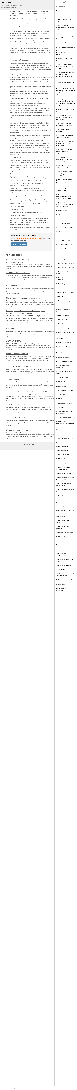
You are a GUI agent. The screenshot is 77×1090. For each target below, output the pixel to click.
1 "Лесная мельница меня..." (18, 273)
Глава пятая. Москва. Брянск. (63, 342)
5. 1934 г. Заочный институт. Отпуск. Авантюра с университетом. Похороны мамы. (65, 143)
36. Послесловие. (60, 569)
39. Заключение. (60, 584)
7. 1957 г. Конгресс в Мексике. (64, 417)
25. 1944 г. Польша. (61, 323)
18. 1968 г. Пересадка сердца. (63, 473)
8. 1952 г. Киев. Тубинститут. (63, 382)
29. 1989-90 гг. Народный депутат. (65, 532)
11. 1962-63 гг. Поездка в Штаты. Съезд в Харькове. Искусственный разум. (65, 440)
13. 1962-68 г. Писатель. (62, 450)
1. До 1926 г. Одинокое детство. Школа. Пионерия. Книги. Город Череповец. (64, 66)
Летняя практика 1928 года (17, 430)
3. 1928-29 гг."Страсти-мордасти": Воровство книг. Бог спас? (16, 1088)
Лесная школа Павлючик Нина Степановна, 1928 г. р (28, 392)
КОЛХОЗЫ (10, 328)
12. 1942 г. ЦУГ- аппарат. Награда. (65, 263)
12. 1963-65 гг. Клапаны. (62, 446)
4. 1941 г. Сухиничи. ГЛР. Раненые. (65, 227)
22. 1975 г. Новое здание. (62, 495)
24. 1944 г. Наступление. (62, 319)
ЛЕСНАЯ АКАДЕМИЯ (15, 417)
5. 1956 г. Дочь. (60, 407)
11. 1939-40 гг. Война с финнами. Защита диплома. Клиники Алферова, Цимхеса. (64, 188)
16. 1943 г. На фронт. (61, 283)
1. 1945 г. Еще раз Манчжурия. (64, 346)
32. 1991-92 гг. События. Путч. (64, 549)
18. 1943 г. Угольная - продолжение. (65, 292)
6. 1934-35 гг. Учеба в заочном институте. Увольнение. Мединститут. (64, 151)
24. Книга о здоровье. (61, 506)
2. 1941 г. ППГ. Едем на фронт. (64, 219)
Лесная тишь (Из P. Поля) (17, 405)
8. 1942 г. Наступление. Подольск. (65, 244)
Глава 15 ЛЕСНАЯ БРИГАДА (18, 260)
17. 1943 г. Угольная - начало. (63, 288)
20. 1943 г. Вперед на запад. (63, 300)
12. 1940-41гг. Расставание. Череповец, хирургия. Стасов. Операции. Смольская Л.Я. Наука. (65, 196)
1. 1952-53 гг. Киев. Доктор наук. (64, 390)
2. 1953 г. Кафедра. (61, 394)
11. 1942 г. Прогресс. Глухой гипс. (65, 259)
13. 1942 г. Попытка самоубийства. (65, 267)
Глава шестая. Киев (61, 386)
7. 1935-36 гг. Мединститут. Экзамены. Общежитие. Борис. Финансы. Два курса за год (64, 159)
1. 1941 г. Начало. (60, 214)
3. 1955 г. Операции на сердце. (64, 399)
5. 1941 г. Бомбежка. (61, 231)
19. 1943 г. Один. (60, 296)
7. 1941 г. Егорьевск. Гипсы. (63, 240)
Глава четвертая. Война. (62, 210)
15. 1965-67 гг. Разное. (62, 458)
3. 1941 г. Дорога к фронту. (63, 223)
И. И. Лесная (11, 285)
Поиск (65, 2)
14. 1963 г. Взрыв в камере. (63, 454)
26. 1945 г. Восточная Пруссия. (64, 328)
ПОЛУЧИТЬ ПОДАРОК (19, 244)
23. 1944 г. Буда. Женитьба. (63, 315)
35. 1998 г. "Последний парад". (64, 565)
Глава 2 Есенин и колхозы (17, 354)
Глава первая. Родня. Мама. (63, 15)
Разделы (33, 444)
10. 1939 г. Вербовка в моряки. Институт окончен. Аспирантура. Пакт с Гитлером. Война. (64, 180)
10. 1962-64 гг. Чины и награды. (64, 434)
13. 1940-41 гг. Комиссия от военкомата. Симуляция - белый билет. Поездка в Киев (64, 204)
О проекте (27, 444)
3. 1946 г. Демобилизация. (63, 357)
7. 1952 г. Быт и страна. (62, 377)
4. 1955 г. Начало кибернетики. (64, 403)
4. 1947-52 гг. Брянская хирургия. (64, 361)
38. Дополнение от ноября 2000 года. (65, 580)
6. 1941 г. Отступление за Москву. (65, 236)
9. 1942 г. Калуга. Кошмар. (63, 248)
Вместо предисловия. (61, 10)
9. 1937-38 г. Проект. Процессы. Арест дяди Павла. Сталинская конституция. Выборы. (64, 173)
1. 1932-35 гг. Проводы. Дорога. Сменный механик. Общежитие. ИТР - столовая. (64, 117)
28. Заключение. (60, 338)
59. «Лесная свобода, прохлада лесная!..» (23, 298)
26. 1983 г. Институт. (61, 516)
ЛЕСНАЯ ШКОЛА (14, 341)
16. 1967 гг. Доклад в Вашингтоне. (65, 463)
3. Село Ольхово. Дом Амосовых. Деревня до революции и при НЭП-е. (65, 36)
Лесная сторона (12, 379)
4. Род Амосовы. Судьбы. (62, 43)
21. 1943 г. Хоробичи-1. (62, 305)
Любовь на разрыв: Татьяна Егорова (21, 366)
